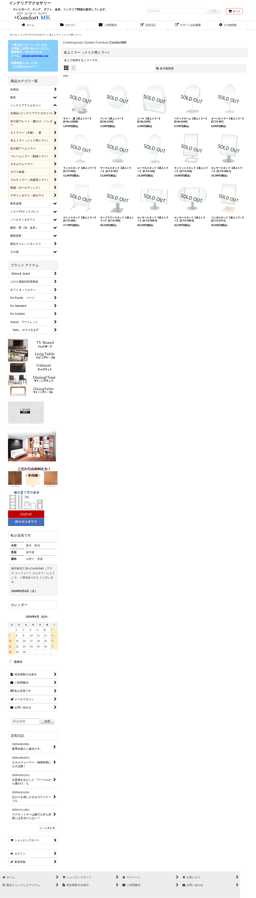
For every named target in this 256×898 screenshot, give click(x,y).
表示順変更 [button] (165, 68)
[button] (228, 25)
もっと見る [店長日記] (47, 828)
